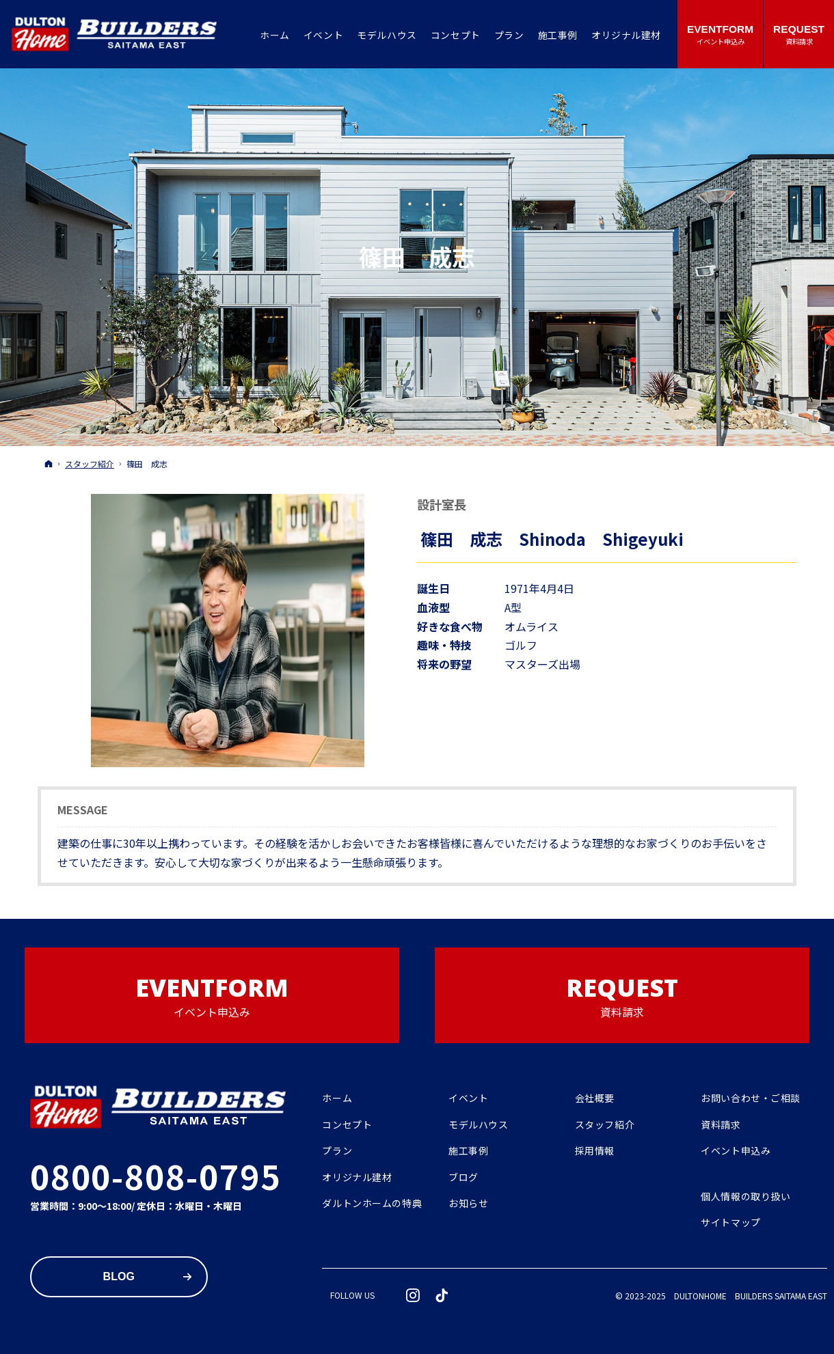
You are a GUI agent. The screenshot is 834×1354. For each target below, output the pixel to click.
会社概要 (595, 1098)
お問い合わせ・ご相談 (751, 1098)
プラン (337, 1151)
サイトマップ (730, 1223)
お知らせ (468, 1204)
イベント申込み (735, 1151)
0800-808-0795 (155, 1175)
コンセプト (347, 1125)
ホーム (337, 1098)
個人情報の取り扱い (745, 1197)
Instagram (413, 1295)
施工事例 (468, 1151)
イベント (468, 1098)
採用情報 (595, 1151)
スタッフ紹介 (604, 1125)
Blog (119, 1276)
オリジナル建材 (357, 1178)
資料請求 (720, 1125)
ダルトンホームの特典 (372, 1204)
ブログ (463, 1178)
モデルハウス (478, 1125)
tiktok (442, 1295)
